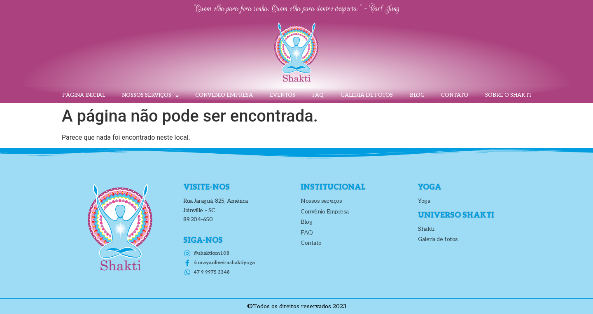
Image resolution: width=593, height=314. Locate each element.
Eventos (282, 95)
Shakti (426, 228)
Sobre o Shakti (508, 95)
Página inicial (83, 95)
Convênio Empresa (224, 95)
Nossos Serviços (150, 95)
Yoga (424, 200)
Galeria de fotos (367, 95)
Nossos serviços (321, 200)
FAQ (318, 95)
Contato (454, 95)
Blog (417, 95)
